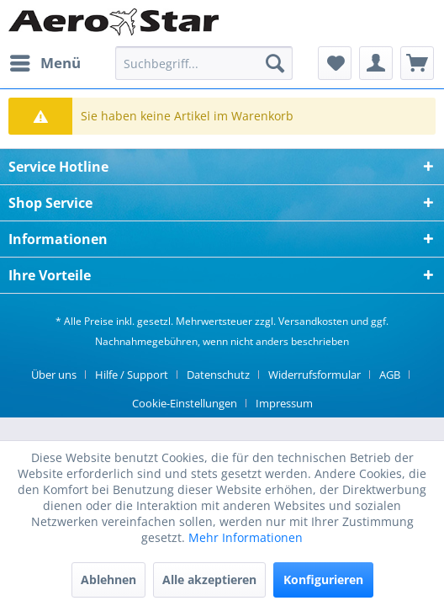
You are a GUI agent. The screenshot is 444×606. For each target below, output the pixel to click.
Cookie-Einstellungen (184, 403)
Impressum (284, 403)
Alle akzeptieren (209, 579)
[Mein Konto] (376, 63)
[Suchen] (275, 63)
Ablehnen (108, 579)
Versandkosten (313, 321)
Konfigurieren (323, 579)
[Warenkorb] (417, 63)
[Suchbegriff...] (204, 63)
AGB (389, 374)
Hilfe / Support (131, 374)
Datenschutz (218, 374)
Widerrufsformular (314, 374)
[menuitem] (44, 63)
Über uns (54, 374)
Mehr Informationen (245, 537)
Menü (45, 61)
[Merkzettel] (335, 63)
